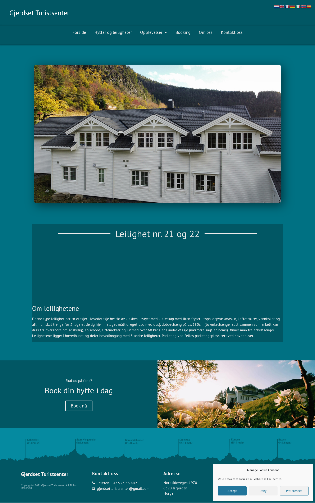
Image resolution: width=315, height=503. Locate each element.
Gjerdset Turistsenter (39, 12)
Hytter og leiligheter (113, 32)
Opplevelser (153, 32)
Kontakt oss (232, 32)
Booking (183, 32)
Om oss (206, 32)
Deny (263, 491)
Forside (79, 32)
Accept (232, 491)
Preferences (294, 491)
